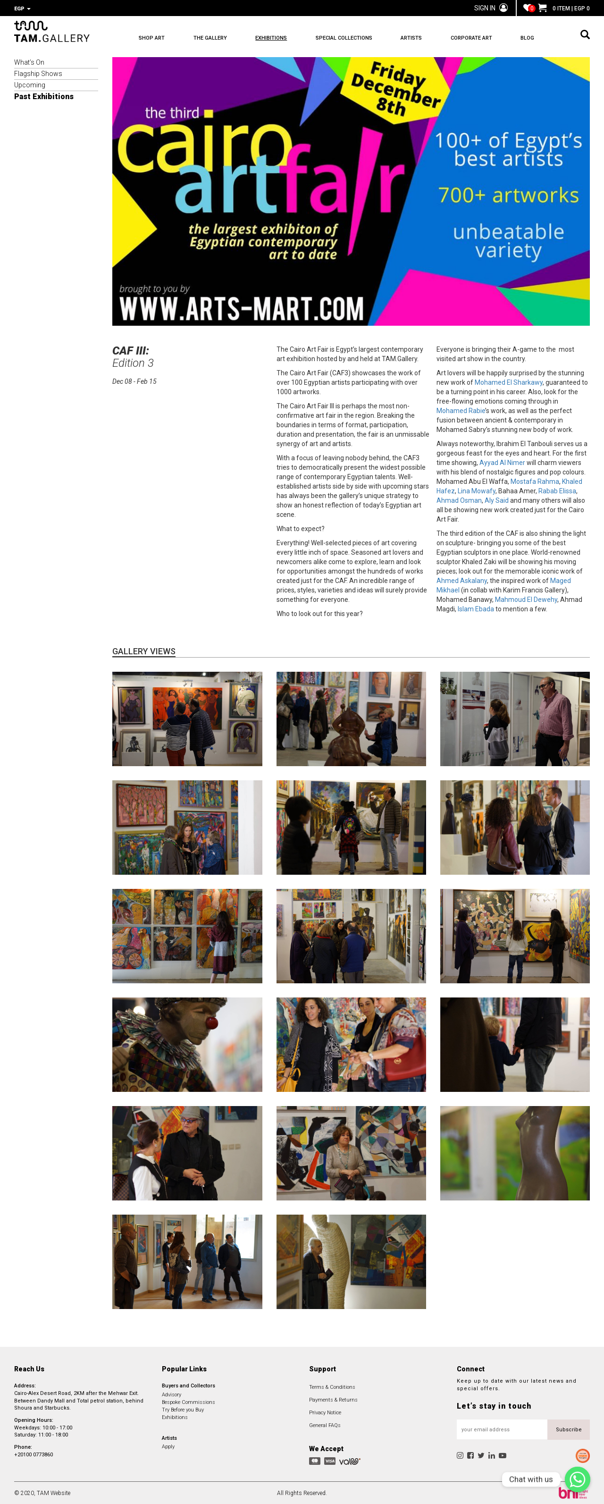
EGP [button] (22, 9)
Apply (168, 1445)
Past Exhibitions (44, 95)
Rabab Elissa (557, 490)
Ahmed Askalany (461, 579)
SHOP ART (152, 38)
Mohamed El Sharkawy (509, 381)
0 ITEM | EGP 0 (564, 8)
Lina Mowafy (476, 490)
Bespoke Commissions (188, 1401)
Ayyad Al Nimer (502, 461)
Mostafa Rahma (535, 480)
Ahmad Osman (459, 499)
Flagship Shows (38, 72)
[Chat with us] (577, 1479)
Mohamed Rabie (460, 410)
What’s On (29, 61)
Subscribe (569, 1429)
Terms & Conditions (332, 1386)
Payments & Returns (333, 1399)
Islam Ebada (476, 608)
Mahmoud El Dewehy (526, 598)
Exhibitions (175, 1416)
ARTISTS (411, 38)
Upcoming (29, 84)
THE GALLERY (210, 38)
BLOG (527, 38)
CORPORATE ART (471, 38)
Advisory (171, 1393)
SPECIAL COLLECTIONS (344, 38)
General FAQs (325, 1424)
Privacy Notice (325, 1412)
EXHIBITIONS (271, 38)
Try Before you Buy (183, 1408)
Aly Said (497, 499)
